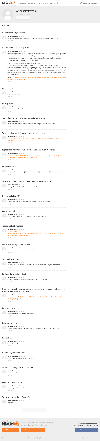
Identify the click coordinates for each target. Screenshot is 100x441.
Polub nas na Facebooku (86, 430)
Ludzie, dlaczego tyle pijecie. (14, 274)
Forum (39, 3)
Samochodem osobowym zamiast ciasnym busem (24, 118)
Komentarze (6, 25)
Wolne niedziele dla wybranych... (16, 397)
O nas (17, 438)
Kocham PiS (7, 338)
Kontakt (45, 3)
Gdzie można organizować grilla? (16, 244)
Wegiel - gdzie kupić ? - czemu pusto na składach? (23, 133)
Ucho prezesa (8, 103)
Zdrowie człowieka (10, 308)
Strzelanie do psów (10, 259)
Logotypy (24, 438)
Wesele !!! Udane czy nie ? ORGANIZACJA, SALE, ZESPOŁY (27, 181)
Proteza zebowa (9, 166)
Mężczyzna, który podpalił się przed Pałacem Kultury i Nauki (28, 150)
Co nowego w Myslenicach (13, 33)
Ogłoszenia (31, 3)
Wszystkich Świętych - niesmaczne (17, 368)
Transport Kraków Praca (12, 226)
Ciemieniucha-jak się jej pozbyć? (16, 48)
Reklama (52, 3)
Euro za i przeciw (9, 323)
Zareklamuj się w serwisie (33, 430)
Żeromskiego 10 (9, 211)
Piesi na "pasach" (9, 89)
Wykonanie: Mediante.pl (89, 438)
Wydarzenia (22, 3)
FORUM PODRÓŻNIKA (12, 382)
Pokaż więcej (34, 410)
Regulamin (40, 438)
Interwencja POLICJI (11, 196)
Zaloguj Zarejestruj (88, 3)
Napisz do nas (10, 430)
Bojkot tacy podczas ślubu (13, 353)
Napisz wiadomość (23, 17)
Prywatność (32, 438)
